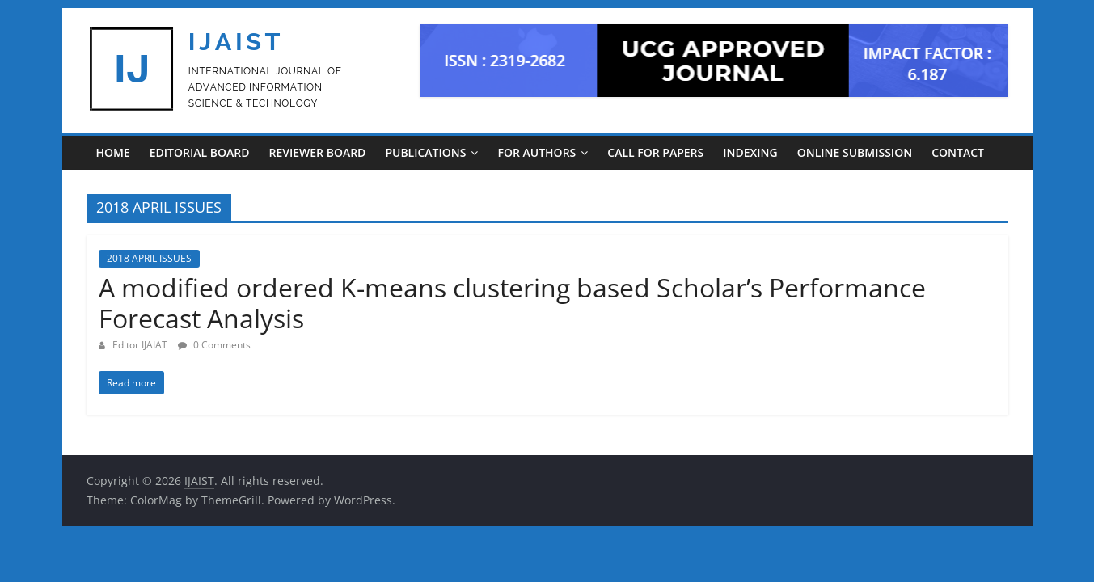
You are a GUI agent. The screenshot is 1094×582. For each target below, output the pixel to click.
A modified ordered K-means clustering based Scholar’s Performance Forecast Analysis (512, 302)
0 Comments (214, 345)
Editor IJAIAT (141, 345)
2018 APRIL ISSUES (149, 258)
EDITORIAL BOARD (200, 152)
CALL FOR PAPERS (655, 152)
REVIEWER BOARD (316, 152)
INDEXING (750, 152)
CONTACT (957, 152)
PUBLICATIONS (425, 152)
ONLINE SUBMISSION (854, 152)
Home (113, 152)
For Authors (536, 152)
